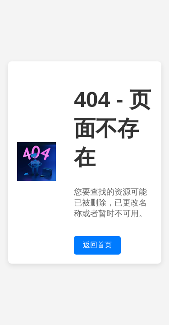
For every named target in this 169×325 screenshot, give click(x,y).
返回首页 (97, 245)
